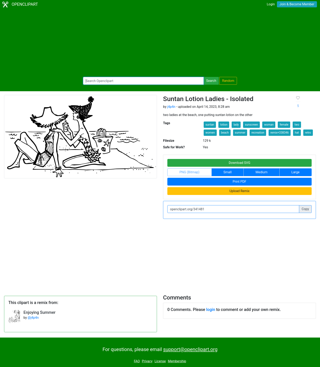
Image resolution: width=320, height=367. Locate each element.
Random (228, 81)
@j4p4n (33, 318)
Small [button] (227, 172)
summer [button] (240, 132)
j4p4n (171, 107)
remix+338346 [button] (279, 132)
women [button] (210, 132)
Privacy (147, 361)
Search (211, 81)
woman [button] (268, 124)
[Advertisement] (160, 43)
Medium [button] (261, 172)
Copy (305, 209)
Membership (177, 361)
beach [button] (225, 132)
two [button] (296, 124)
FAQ (137, 361)
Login (271, 4)
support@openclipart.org (190, 349)
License (160, 361)
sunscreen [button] (251, 124)
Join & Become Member (297, 4)
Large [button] (295, 172)
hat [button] (297, 132)
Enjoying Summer (39, 312)
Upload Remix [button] (239, 191)
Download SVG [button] (239, 163)
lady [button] (236, 124)
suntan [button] (210, 124)
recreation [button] (257, 132)
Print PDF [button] (239, 182)
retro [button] (308, 132)
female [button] (284, 124)
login (210, 309)
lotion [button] (223, 124)
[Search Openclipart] (143, 81)
